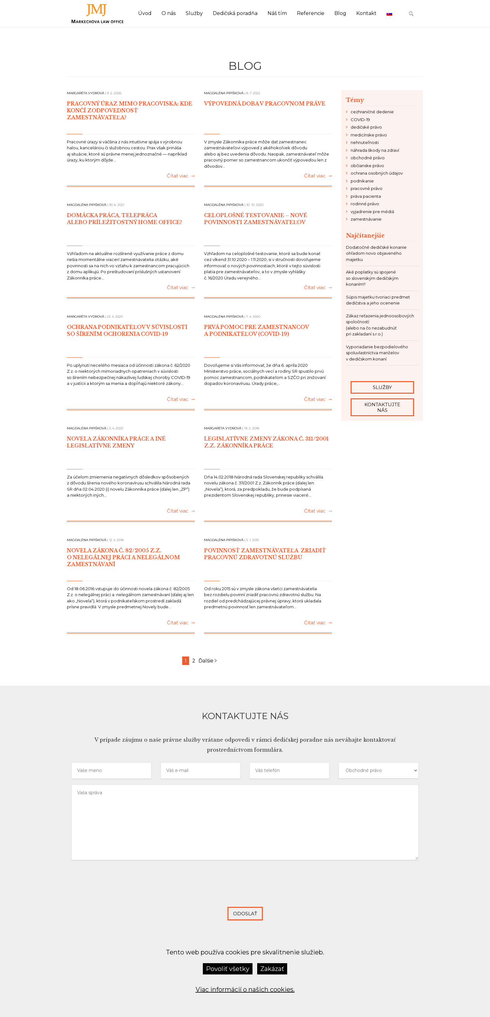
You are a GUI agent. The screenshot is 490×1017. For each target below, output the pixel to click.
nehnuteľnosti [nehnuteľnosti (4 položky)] (365, 142)
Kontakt (366, 13)
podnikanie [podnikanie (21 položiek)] (362, 180)
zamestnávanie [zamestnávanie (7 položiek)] (366, 219)
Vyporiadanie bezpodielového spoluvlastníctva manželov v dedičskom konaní (377, 352)
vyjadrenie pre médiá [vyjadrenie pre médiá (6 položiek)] (372, 211)
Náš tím (277, 13)
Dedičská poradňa (235, 13)
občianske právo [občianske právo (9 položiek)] (367, 165)
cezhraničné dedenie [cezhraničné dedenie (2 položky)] (372, 111)
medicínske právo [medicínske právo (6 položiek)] (369, 134)
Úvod (145, 13)
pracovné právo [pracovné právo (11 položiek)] (366, 188)
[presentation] (245, 888)
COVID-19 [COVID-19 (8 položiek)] (360, 119)
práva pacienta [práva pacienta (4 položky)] (366, 196)
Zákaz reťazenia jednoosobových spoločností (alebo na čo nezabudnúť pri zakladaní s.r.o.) (380, 325)
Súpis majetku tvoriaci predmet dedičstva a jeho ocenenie (378, 300)
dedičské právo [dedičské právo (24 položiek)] (366, 127)
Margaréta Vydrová (85, 93)
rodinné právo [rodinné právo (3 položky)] (365, 203)
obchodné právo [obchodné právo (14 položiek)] (368, 157)
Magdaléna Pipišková (223, 93)
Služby (194, 13)
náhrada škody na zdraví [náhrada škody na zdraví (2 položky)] (375, 150)
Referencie (310, 13)
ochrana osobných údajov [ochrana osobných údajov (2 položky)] (377, 173)
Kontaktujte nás (382, 407)
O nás (169, 13)
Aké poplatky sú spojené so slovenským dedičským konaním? (372, 278)
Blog (340, 13)
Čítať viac (181, 176)
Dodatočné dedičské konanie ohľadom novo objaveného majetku (376, 253)
